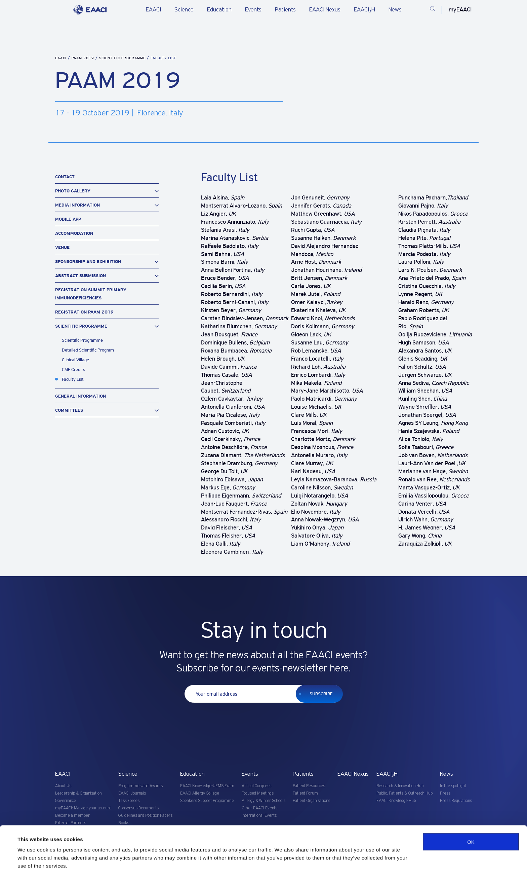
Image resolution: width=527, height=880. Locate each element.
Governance (65, 801)
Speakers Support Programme (207, 801)
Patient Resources (309, 786)
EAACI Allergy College (199, 793)
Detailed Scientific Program (88, 350)
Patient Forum (305, 793)
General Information (80, 396)
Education (219, 10)
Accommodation (74, 233)
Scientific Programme (123, 58)
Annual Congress (256, 786)
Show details (33, 867)
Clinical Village (75, 360)
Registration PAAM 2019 (84, 312)
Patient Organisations (311, 801)
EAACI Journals (132, 793)
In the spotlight (453, 786)
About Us (63, 786)
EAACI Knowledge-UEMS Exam (207, 786)
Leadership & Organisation (78, 793)
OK (471, 824)
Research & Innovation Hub (399, 786)
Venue (62, 247)
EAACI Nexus (324, 10)
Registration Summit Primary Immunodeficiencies (90, 294)
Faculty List (73, 379)
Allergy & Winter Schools (263, 801)
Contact (65, 177)
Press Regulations (456, 801)
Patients (285, 10)
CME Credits (73, 369)
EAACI (153, 10)
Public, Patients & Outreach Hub (404, 793)
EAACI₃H (364, 10)
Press (445, 793)
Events (253, 10)
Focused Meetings (258, 793)
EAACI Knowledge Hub (396, 801)
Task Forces (128, 801)
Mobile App (68, 219)
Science (184, 10)
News (395, 10)
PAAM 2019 (83, 58)
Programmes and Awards (140, 786)
